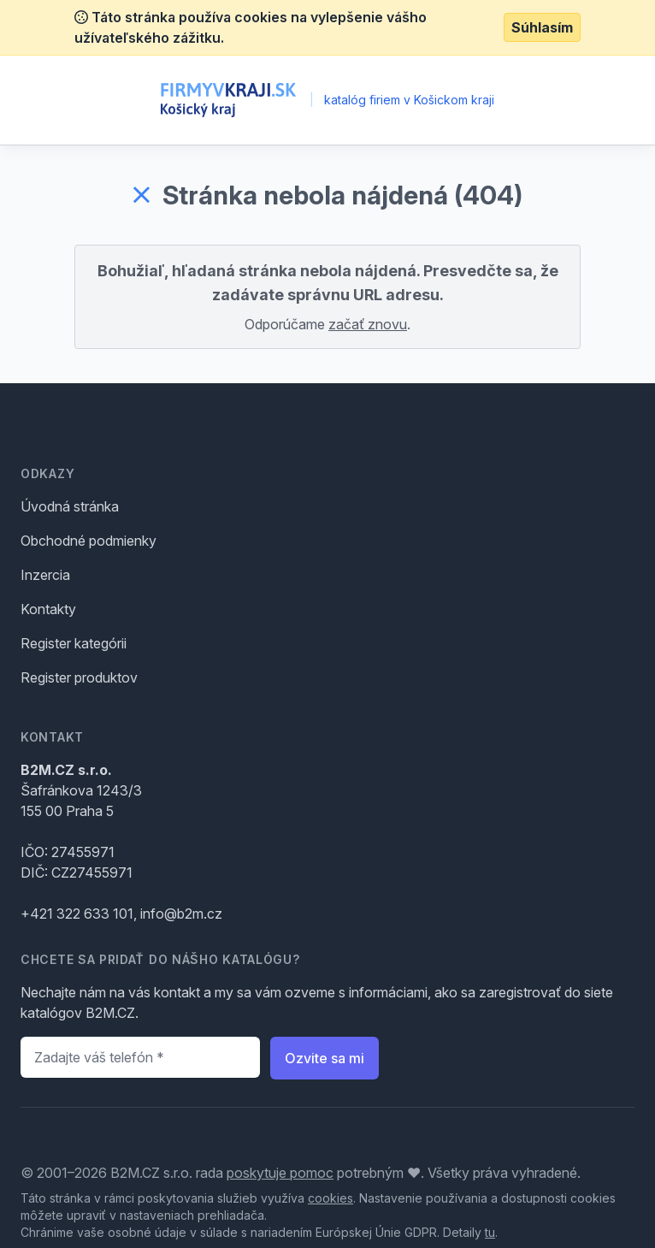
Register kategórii (74, 643)
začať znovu (367, 324)
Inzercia (45, 574)
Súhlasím (542, 27)
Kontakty (48, 609)
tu (490, 1232)
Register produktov (79, 677)
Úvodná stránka (70, 506)
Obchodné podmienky (88, 540)
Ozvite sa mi (324, 1058)
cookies (330, 1198)
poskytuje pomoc (280, 1172)
